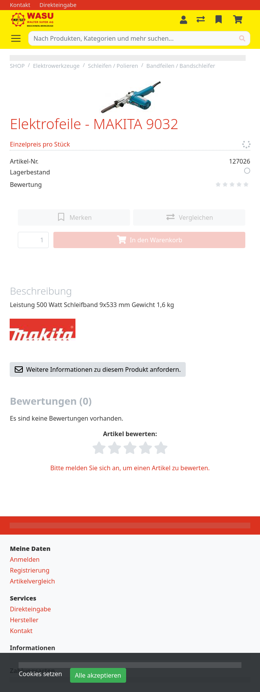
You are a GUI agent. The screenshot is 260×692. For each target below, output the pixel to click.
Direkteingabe (30, 609)
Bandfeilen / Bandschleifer (180, 65)
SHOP (17, 65)
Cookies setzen (40, 674)
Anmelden (24, 559)
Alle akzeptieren (98, 675)
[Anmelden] (183, 20)
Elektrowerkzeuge (56, 65)
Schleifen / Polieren (113, 65)
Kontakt (21, 630)
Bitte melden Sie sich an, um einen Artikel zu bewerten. (130, 468)
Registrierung (29, 570)
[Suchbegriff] (131, 38)
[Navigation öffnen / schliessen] (19, 38)
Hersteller (24, 620)
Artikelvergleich (32, 581)
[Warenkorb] (239, 20)
